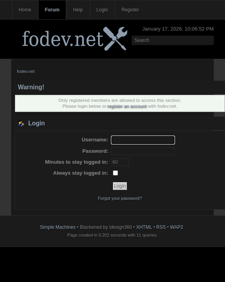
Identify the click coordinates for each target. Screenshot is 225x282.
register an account (126, 106)
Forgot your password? (120, 198)
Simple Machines (57, 227)
